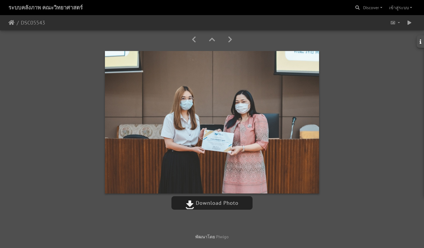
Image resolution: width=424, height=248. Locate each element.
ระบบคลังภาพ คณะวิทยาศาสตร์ (45, 7)
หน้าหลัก (11, 23)
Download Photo (212, 202)
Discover (371, 7)
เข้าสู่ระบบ (399, 7)
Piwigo (222, 236)
